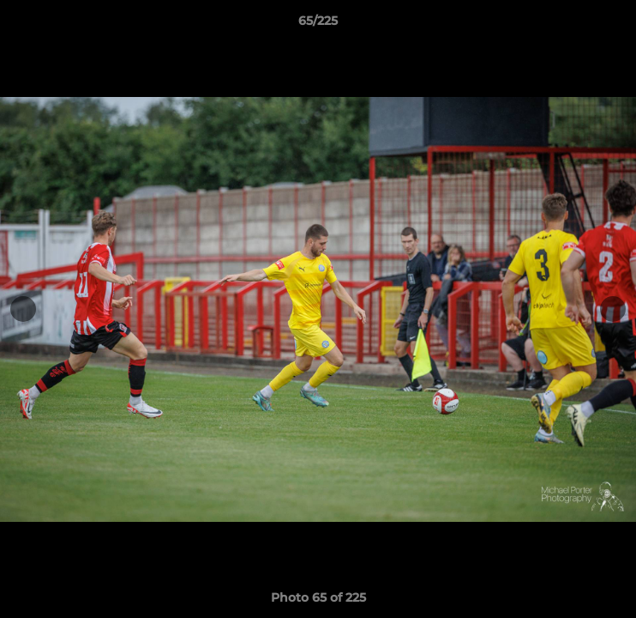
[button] (615, 25)
